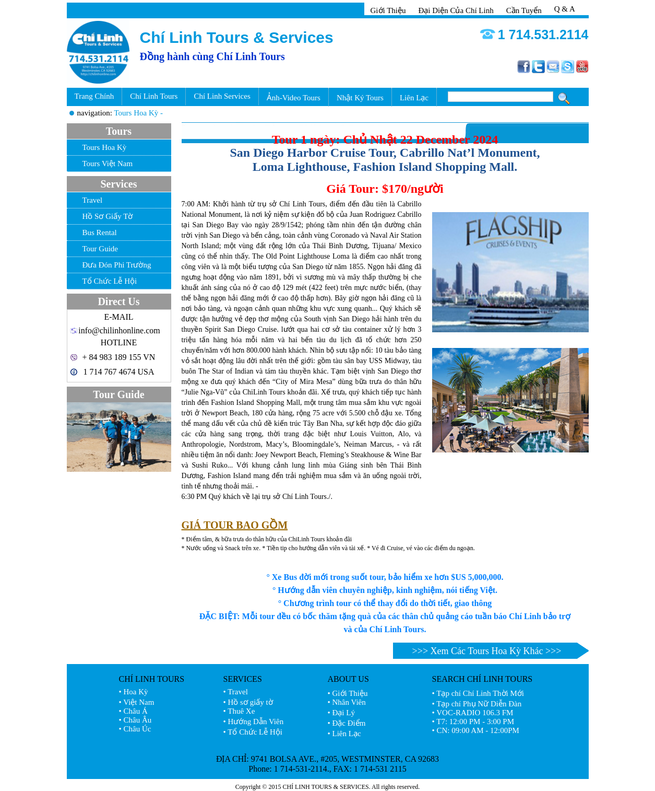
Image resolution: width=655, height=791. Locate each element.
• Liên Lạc (344, 733)
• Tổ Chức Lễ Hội (252, 732)
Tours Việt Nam (107, 163)
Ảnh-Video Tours (293, 98)
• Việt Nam (136, 702)
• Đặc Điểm (347, 723)
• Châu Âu (135, 720)
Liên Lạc (414, 98)
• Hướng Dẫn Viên (253, 721)
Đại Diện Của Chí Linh (455, 10)
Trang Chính (94, 96)
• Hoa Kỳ (133, 692)
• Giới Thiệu (348, 693)
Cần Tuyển (524, 10)
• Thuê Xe (239, 711)
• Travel (235, 692)
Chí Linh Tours (153, 96)
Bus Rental (99, 232)
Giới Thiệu (388, 10)
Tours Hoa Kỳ (104, 147)
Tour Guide (100, 249)
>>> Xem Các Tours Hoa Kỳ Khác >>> (487, 651)
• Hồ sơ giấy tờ (248, 702)
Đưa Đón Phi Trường (116, 265)
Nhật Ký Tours (360, 98)
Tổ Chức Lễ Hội (109, 281)
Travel (92, 200)
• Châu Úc (135, 729)
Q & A (564, 9)
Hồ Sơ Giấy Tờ (107, 216)
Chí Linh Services (222, 96)
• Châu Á (133, 711)
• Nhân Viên (347, 702)
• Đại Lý (341, 712)
